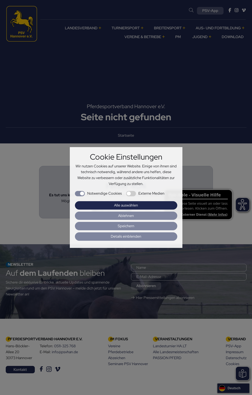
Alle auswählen (126, 205)
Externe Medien (151, 193)
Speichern (126, 226)
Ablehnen (126, 215)
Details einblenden (126, 236)
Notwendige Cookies (104, 193)
